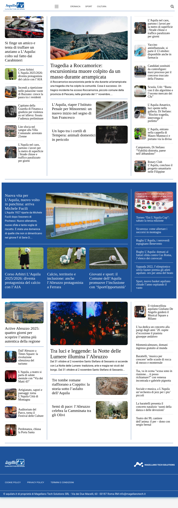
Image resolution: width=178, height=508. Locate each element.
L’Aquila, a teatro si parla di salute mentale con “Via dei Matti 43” (30, 376)
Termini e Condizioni (62, 482)
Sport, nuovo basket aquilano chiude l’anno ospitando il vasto (153, 284)
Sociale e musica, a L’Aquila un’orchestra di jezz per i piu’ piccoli (153, 392)
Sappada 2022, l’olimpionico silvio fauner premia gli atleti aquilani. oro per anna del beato (154, 270)
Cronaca (61, 6)
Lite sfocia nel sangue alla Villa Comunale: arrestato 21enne (30, 131)
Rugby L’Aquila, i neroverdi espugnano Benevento (152, 242)
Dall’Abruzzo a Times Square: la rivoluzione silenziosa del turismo (28, 357)
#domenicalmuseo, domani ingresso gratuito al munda (152, 346)
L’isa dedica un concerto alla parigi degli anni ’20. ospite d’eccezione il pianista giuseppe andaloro (153, 331)
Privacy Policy (35, 482)
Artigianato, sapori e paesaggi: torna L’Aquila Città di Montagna (30, 394)
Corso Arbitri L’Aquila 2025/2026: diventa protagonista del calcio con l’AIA (30, 74)
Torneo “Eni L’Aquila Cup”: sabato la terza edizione (153, 219)
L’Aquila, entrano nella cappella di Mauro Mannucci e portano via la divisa (159, 134)
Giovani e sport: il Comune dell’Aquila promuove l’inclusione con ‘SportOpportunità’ (107, 280)
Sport (74, 6)
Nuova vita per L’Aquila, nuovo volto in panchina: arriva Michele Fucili (22, 201)
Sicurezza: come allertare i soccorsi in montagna (151, 230)
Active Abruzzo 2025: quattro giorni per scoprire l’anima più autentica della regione (22, 334)
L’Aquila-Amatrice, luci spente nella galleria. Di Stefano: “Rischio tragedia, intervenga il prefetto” (159, 113)
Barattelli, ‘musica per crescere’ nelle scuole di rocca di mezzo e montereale (153, 359)
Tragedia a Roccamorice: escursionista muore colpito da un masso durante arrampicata (85, 71)
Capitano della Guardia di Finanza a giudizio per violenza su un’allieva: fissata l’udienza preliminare (30, 112)
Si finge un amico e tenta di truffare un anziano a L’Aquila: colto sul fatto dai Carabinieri (20, 51)
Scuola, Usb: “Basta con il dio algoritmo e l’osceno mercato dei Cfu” (160, 91)
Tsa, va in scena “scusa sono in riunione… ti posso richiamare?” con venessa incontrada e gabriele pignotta (154, 375)
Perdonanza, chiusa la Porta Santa (29, 430)
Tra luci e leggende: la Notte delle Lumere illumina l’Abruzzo (85, 353)
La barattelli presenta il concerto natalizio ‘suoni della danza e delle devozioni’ (153, 407)
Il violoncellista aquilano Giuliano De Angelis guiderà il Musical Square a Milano (160, 312)
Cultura (88, 6)
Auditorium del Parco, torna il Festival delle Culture (30, 413)
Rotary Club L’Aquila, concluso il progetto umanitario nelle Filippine (160, 166)
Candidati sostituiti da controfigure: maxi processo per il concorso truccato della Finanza (159, 72)
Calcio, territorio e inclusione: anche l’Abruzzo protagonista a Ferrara (65, 280)
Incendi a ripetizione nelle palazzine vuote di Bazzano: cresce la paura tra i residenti (30, 92)
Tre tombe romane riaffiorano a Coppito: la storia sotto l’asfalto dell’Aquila (71, 386)
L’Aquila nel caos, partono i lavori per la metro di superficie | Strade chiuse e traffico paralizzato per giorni (30, 152)
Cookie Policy (13, 482)
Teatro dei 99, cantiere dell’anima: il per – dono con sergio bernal (153, 421)
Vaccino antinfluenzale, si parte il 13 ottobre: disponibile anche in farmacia (159, 51)
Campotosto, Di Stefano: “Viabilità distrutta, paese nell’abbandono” (151, 150)
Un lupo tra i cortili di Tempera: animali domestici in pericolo (74, 135)
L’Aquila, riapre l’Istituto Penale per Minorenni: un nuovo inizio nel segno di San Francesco (72, 110)
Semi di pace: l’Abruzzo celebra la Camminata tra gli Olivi (71, 410)
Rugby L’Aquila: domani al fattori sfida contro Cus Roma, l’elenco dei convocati (154, 255)
